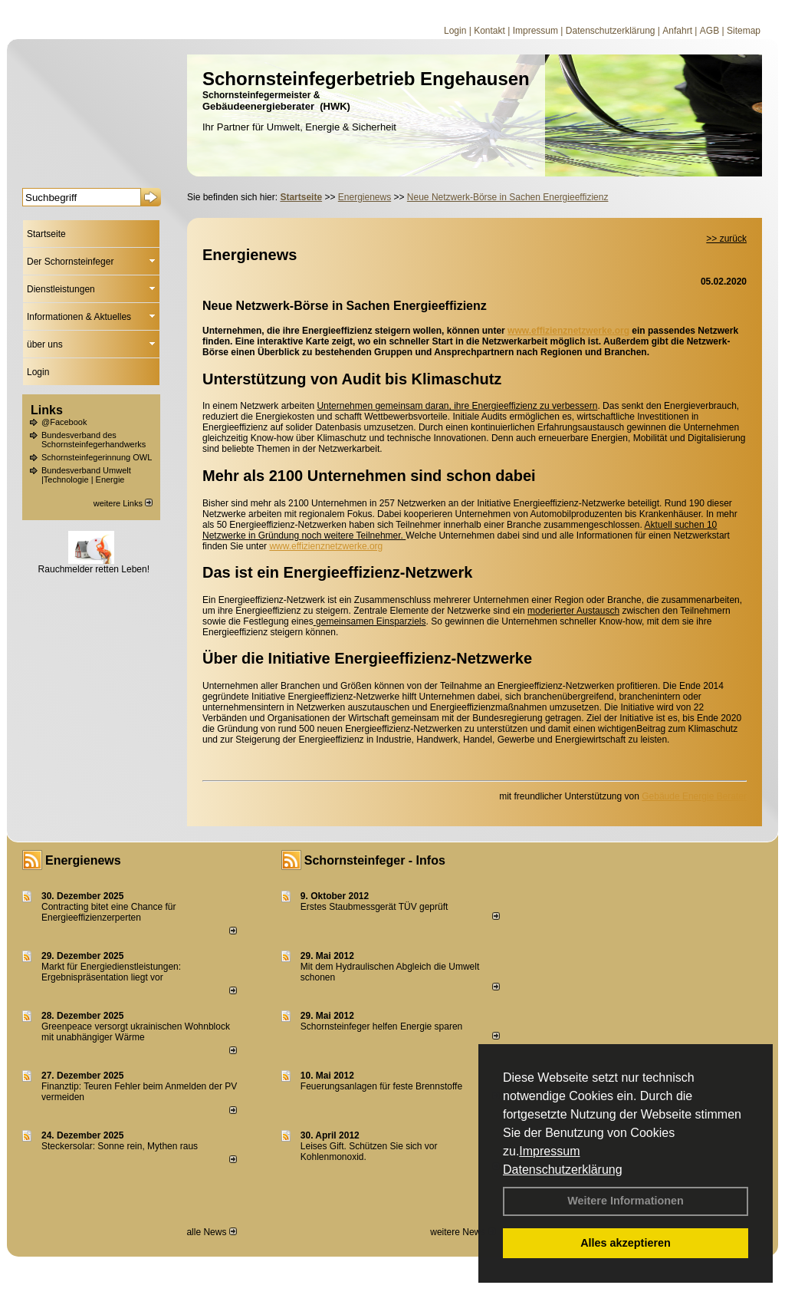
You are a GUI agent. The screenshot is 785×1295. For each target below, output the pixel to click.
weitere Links (123, 503)
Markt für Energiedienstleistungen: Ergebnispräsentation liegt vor (111, 972)
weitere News (462, 1232)
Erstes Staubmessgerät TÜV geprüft (374, 906)
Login (455, 30)
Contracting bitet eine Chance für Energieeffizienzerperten (108, 912)
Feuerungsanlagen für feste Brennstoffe (381, 1086)
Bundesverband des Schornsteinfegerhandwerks (93, 439)
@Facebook (64, 422)
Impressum (549, 1151)
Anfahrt (677, 30)
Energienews (83, 860)
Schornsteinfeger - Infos (374, 860)
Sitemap (743, 30)
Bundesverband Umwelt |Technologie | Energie (86, 475)
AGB (709, 30)
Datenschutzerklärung (562, 1169)
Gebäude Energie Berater (694, 796)
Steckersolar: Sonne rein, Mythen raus (119, 1146)
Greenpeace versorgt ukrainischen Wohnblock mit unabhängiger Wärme (135, 1032)
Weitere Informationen (625, 1200)
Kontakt (489, 30)
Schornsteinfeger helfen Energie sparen (381, 1026)
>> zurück (726, 238)
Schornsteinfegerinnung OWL (96, 457)
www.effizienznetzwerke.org (568, 330)
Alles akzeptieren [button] (625, 1243)
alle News (211, 1232)
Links (47, 410)
